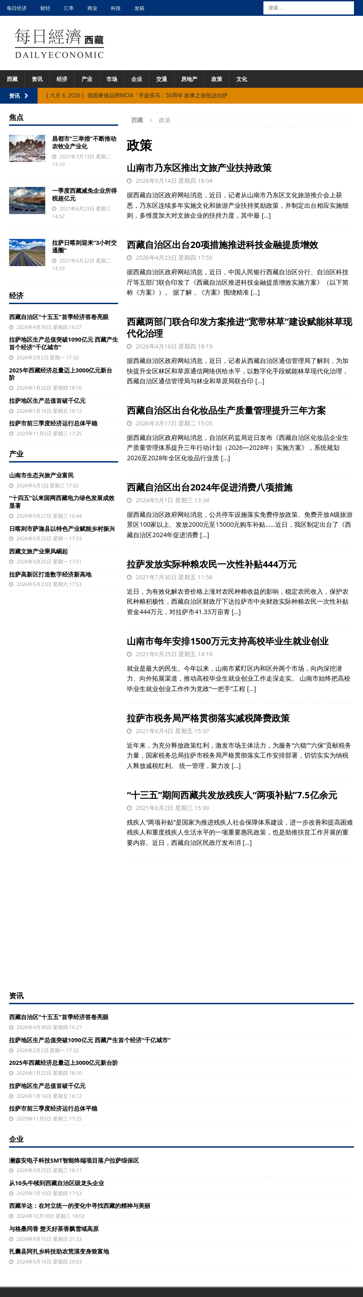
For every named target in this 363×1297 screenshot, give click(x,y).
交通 (161, 79)
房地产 (189, 79)
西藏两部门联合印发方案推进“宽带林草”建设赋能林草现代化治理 (239, 327)
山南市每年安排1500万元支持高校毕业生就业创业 (228, 641)
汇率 (69, 8)
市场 (111, 79)
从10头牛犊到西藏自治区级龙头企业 (56, 1183)
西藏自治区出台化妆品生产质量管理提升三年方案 (226, 410)
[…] (266, 215)
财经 (45, 8)
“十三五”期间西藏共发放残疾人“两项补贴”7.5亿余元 (232, 795)
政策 (216, 79)
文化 (241, 79)
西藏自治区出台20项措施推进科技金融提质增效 (222, 244)
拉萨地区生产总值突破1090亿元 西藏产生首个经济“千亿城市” (63, 343)
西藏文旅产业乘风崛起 (38, 551)
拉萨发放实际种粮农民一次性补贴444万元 (211, 564)
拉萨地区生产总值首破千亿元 (47, 400)
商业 (92, 8)
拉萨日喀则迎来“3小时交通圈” (84, 246)
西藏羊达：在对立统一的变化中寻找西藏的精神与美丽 (79, 1206)
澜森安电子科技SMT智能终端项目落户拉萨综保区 (74, 1160)
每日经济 (17, 8)
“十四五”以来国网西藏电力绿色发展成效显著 (62, 502)
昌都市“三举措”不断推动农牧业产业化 (84, 142)
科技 (116, 8)
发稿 (139, 8)
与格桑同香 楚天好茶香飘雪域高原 (54, 1229)
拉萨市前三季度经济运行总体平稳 (53, 423)
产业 (86, 79)
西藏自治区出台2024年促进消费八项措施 (209, 487)
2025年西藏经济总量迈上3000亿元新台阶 (60, 374)
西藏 (12, 79)
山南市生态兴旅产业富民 (41, 475)
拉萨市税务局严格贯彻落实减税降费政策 (208, 718)
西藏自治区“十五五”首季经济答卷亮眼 (59, 317)
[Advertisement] (181, 922)
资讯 (37, 79)
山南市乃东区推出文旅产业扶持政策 (199, 168)
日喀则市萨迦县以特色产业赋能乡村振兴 (62, 529)
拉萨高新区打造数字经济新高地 (50, 574)
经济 (62, 79)
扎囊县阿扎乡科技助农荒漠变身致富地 (59, 1251)
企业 (136, 79)
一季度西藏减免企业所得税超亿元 (84, 194)
